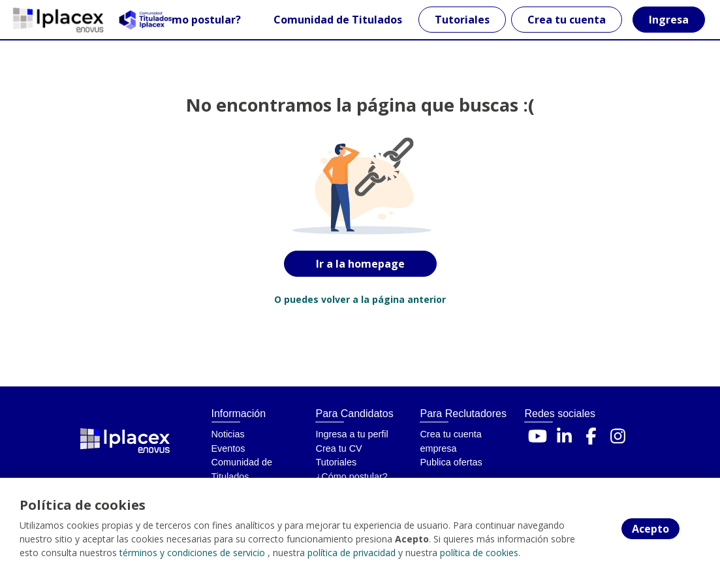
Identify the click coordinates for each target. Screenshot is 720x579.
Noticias (228, 434)
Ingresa (669, 19)
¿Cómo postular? (197, 19)
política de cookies (479, 552)
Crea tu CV (338, 448)
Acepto (650, 529)
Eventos (228, 448)
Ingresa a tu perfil (351, 434)
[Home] (56, 19)
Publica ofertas (451, 462)
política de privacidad (351, 552)
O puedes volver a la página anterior (360, 299)
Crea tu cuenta (566, 19)
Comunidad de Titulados (338, 19)
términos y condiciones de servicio (192, 552)
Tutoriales (462, 19)
